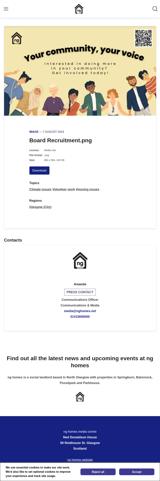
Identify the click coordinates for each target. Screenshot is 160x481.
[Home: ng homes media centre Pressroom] (79, 9)
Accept (136, 471)
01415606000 (80, 316)
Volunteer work (63, 189)
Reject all (98, 471)
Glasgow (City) (40, 207)
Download (39, 170)
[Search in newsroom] (155, 9)
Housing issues (87, 189)
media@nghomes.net (80, 311)
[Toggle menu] (6, 9)
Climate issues (40, 189)
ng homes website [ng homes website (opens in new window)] (80, 460)
